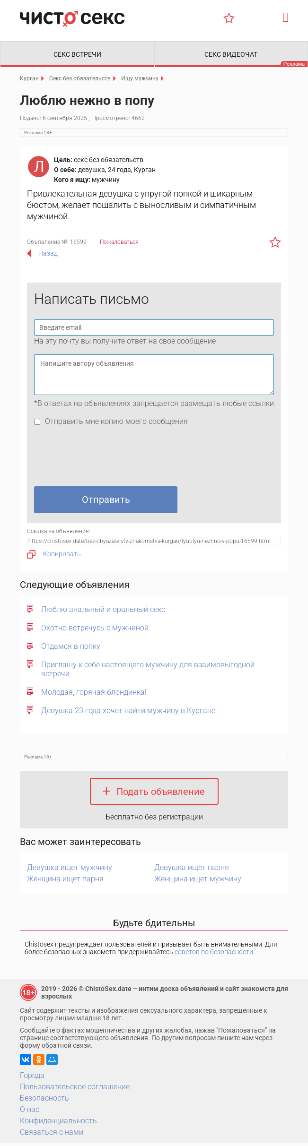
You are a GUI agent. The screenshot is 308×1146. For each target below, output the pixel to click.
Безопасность (44, 1101)
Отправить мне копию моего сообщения (116, 424)
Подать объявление (160, 794)
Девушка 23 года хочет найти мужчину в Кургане (128, 713)
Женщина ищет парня (65, 882)
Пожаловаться (119, 244)
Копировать (54, 557)
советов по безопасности (214, 955)
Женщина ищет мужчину (197, 882)
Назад (48, 256)
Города (32, 1078)
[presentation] (106, 461)
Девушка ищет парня (191, 870)
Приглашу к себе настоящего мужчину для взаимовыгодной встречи (148, 672)
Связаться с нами (51, 1135)
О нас (29, 1112)
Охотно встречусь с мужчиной (95, 630)
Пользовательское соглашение (75, 1090)
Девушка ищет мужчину (69, 870)
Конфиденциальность (58, 1124)
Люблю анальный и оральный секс (103, 612)
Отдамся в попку (70, 649)
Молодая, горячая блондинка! (94, 694)
